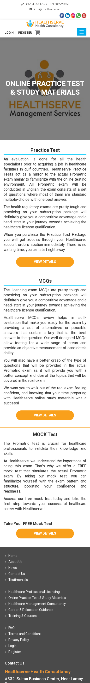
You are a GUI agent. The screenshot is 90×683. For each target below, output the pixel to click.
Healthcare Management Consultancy (37, 604)
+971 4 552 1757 (35, 4)
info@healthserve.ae (47, 9)
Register (25, 32)
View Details (45, 262)
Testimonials (18, 580)
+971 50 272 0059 (58, 4)
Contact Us (16, 574)
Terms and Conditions (25, 634)
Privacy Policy (18, 640)
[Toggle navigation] (82, 32)
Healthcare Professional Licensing (34, 592)
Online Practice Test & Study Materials (37, 598)
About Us (15, 562)
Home (13, 556)
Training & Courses (22, 616)
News (12, 568)
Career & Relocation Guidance (30, 610)
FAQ (11, 628)
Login (9, 32)
